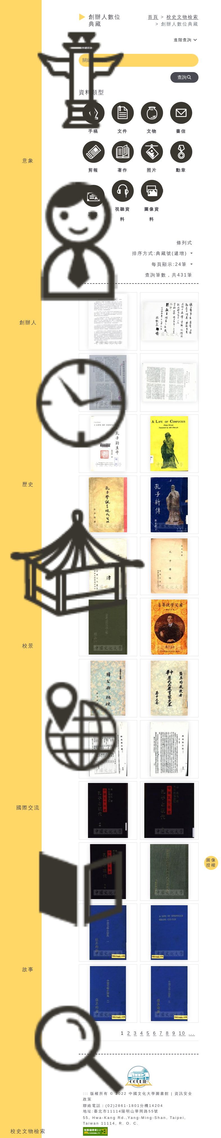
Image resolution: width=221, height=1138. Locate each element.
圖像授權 (211, 862)
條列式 (185, 242)
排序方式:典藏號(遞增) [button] (160, 253)
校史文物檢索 (182, 17)
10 (182, 1033)
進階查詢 (183, 40)
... (192, 1033)
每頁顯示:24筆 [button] (170, 264)
